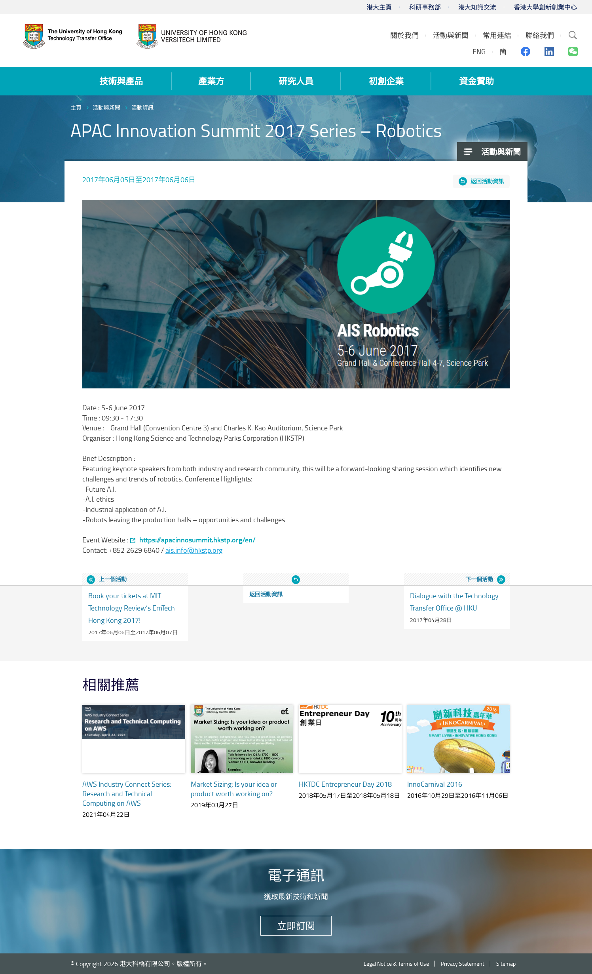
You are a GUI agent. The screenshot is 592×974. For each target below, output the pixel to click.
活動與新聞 (106, 107)
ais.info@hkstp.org (193, 550)
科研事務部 (425, 7)
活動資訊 (142, 107)
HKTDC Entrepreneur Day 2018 (345, 784)
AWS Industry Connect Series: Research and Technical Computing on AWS (126, 793)
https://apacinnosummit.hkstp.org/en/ (197, 540)
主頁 (76, 107)
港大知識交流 (477, 7)
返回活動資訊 (487, 181)
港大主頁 (379, 7)
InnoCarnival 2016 (434, 784)
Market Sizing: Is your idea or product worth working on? (234, 788)
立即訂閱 (296, 925)
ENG (479, 51)
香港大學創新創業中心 (545, 7)
